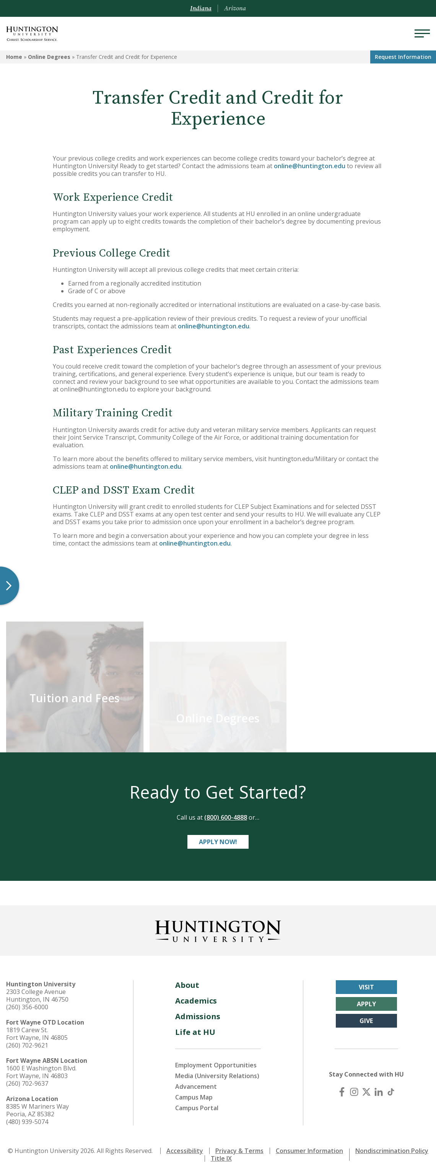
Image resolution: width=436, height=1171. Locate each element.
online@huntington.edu (309, 166)
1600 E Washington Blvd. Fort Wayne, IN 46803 (41, 1069)
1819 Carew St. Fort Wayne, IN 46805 (37, 1030)
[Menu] (422, 34)
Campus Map (194, 1094)
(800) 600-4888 (225, 814)
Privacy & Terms (239, 1147)
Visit (366, 983)
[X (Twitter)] (366, 1088)
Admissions (197, 1013)
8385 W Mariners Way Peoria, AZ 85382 (37, 1107)
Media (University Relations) (217, 1072)
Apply (366, 1000)
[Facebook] (342, 1088)
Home (14, 56)
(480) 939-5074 (27, 1118)
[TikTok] (390, 1088)
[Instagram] (354, 1088)
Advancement (196, 1083)
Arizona (235, 8)
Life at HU (195, 1028)
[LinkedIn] (378, 1088)
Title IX (221, 1155)
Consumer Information (309, 1147)
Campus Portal (196, 1104)
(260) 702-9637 (27, 1080)
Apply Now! (218, 838)
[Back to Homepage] (218, 926)
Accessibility (184, 1147)
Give (366, 1017)
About (187, 981)
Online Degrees (49, 56)
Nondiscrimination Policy (391, 1147)
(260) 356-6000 (27, 1003)
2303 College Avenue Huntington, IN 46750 (37, 992)
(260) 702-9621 (27, 1042)
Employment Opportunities (216, 1061)
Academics (196, 997)
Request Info (403, 56)
